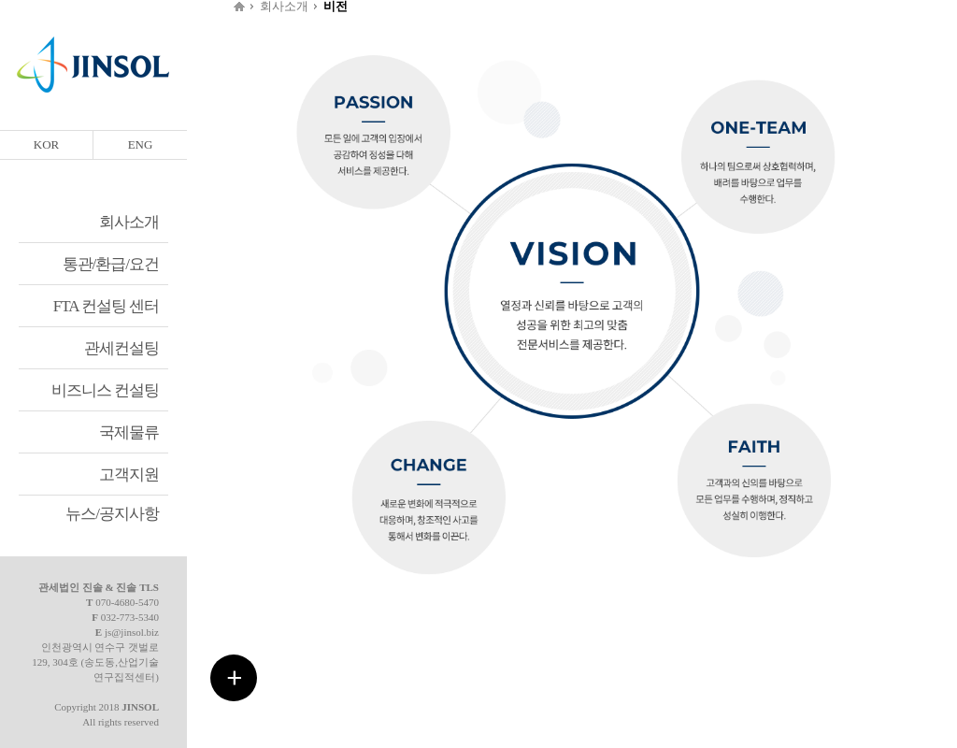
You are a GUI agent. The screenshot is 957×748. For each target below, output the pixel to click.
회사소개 (129, 222)
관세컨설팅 (121, 348)
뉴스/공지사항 (112, 514)
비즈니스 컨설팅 (105, 390)
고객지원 (129, 474)
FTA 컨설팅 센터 (106, 306)
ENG (140, 144)
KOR (46, 144)
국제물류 (129, 432)
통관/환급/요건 (111, 264)
